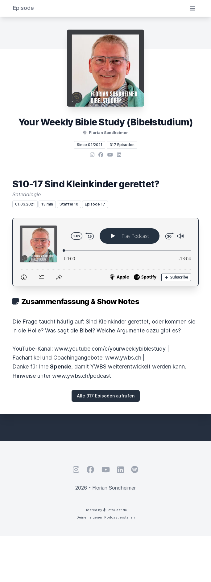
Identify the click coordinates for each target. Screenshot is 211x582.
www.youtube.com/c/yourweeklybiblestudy (110, 348)
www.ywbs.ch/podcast (81, 375)
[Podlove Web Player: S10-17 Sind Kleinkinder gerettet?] (105, 252)
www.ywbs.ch (123, 357)
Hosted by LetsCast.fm (106, 510)
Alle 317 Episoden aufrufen (105, 395)
